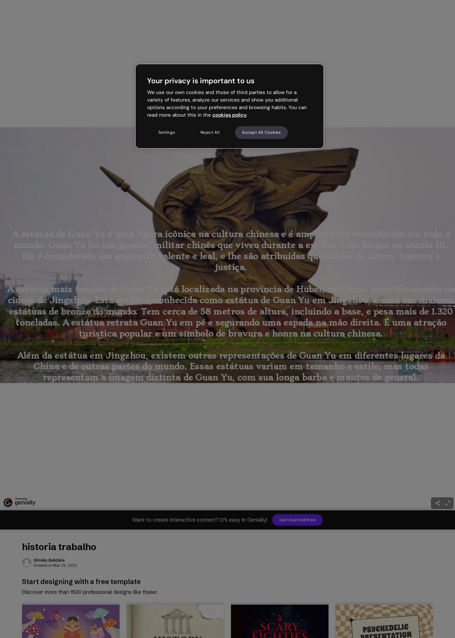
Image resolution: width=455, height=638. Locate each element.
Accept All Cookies (261, 132)
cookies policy (229, 115)
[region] (229, 106)
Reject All (210, 132)
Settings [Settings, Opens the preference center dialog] (166, 132)
